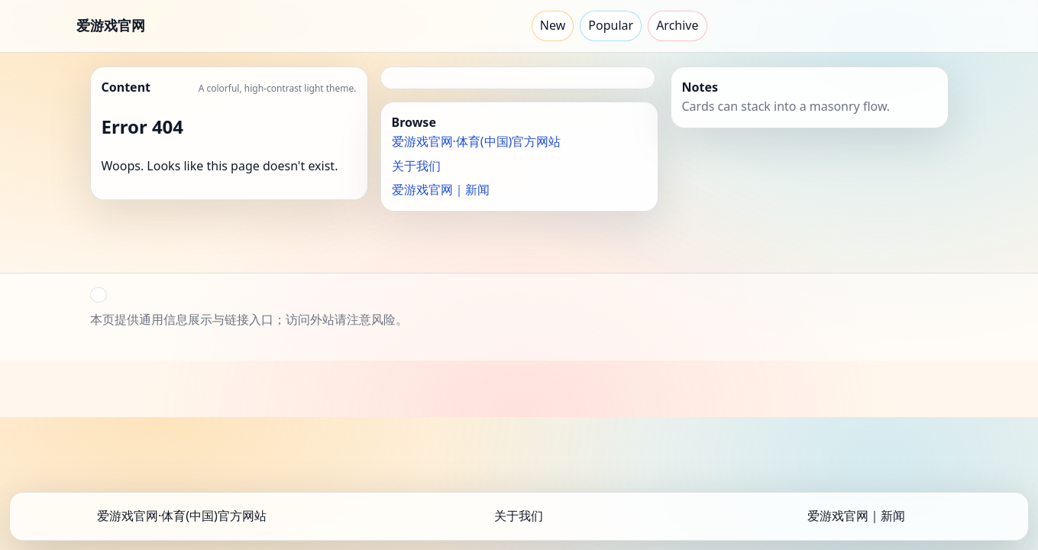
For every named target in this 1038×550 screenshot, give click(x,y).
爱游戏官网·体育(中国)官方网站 (476, 141)
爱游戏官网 (111, 25)
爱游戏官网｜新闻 (441, 189)
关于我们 (416, 165)
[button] (98, 294)
